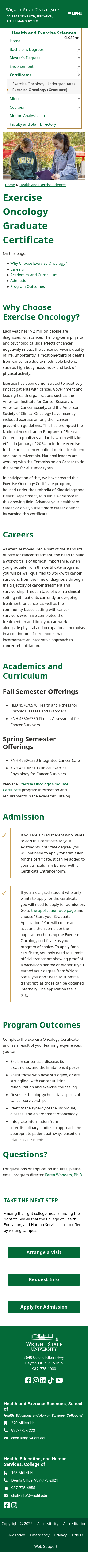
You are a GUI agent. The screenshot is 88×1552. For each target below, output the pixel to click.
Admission (19, 280)
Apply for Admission (44, 1307)
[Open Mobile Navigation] (75, 14)
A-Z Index (16, 1535)
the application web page (53, 910)
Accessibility (47, 1524)
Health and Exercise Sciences (42, 185)
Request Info (44, 1279)
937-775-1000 (44, 1369)
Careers (17, 269)
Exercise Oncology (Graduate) (39, 89)
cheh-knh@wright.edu (28, 1438)
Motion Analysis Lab (27, 115)
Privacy (60, 1535)
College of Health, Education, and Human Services (30, 19)
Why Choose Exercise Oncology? (38, 263)
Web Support (45, 1546)
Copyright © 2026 (17, 1524)
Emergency (40, 1535)
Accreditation (74, 1524)
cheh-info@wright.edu (29, 1495)
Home (15, 40)
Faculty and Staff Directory (33, 124)
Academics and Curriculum (33, 274)
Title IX (77, 1535)
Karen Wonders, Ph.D (63, 1174)
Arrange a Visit (44, 1252)
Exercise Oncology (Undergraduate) (43, 83)
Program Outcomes (27, 286)
